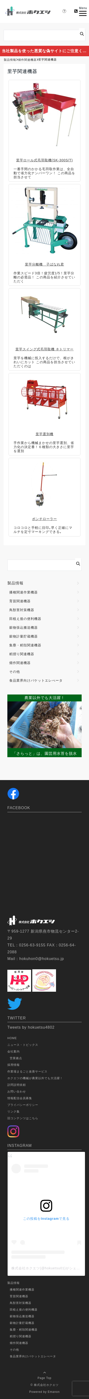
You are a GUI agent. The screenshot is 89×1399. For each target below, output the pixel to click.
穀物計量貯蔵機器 (23, 636)
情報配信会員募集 (19, 1098)
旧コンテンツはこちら (22, 1118)
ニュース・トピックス (22, 1045)
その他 (14, 672)
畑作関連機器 (20, 663)
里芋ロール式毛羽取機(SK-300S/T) (44, 160)
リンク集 (13, 1111)
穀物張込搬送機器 (23, 627)
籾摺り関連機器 (21, 654)
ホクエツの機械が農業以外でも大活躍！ (35, 1078)
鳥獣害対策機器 (21, 610)
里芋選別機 (44, 434)
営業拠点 (16, 1058)
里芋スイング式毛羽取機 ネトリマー (44, 349)
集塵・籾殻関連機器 (25, 645)
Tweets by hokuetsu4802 (31, 1027)
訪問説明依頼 (16, 1085)
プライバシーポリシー (22, 1105)
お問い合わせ (16, 1091)
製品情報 (15, 583)
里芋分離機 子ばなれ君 (44, 264)
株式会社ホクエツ (46, 1385)
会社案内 (13, 1051)
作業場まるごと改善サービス (27, 1071)
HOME (12, 1038)
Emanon (54, 1392)
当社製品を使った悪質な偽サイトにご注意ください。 (45, 51)
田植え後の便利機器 (25, 619)
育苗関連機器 (20, 601)
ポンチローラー (44, 519)
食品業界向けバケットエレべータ (36, 680)
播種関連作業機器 (23, 592)
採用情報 (13, 1065)
